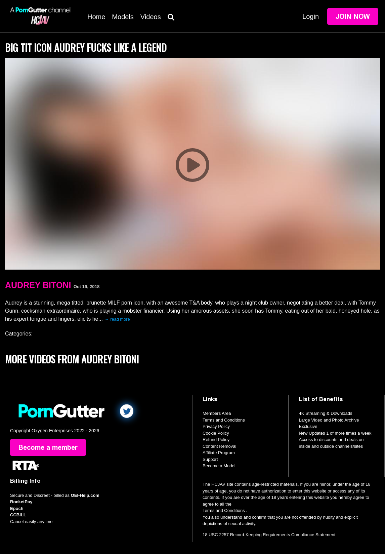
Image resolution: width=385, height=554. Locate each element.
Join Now (353, 16)
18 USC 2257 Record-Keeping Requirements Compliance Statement (269, 534)
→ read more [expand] (117, 319)
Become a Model (219, 465)
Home (96, 17)
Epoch (17, 508)
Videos (150, 17)
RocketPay (21, 501)
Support (210, 459)
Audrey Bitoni (38, 285)
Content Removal (219, 446)
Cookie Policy (216, 433)
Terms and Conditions (224, 420)
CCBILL (18, 514)
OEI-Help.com (85, 495)
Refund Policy (216, 439)
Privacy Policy (216, 426)
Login (310, 16)
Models (122, 17)
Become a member (48, 447)
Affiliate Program (219, 452)
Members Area (217, 413)
